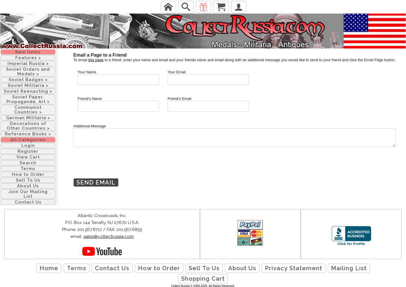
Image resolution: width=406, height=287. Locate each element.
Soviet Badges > (28, 79)
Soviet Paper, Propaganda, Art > (28, 99)
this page (96, 60)
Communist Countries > (28, 110)
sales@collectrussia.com (108, 236)
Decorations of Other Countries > (28, 126)
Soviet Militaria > (28, 85)
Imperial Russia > (28, 63)
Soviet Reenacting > (28, 91)
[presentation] (117, 167)
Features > (28, 57)
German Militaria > (28, 117)
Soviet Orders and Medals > (28, 72)
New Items (28, 52)
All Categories (28, 139)
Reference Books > (28, 134)
